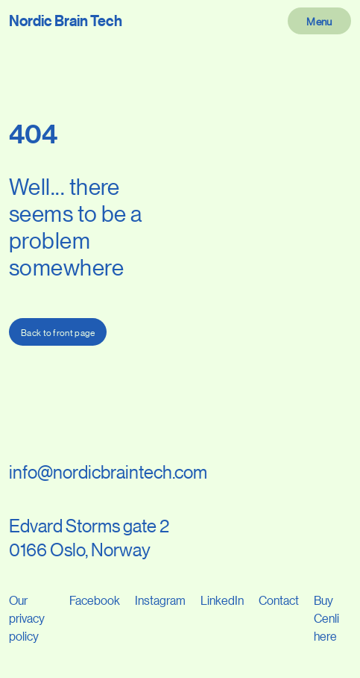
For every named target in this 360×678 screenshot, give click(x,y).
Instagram (160, 600)
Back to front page (58, 332)
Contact (279, 600)
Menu (319, 21)
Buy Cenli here (326, 618)
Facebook (94, 600)
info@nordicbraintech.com (108, 471)
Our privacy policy (27, 618)
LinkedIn (222, 600)
